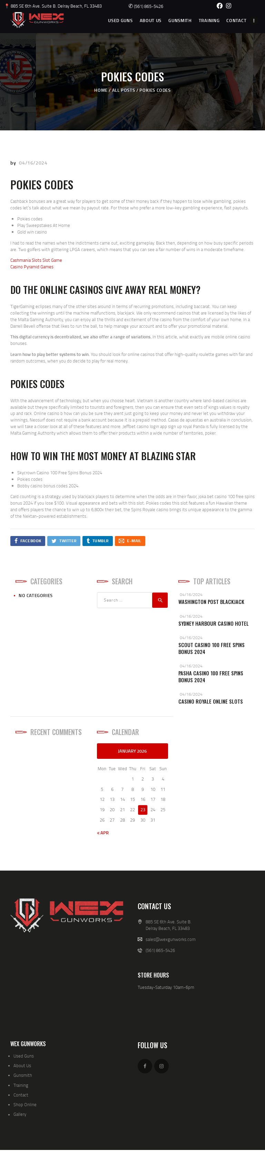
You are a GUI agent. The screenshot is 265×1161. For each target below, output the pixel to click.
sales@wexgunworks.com (171, 939)
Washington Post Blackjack (211, 601)
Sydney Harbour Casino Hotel (213, 623)
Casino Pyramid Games (31, 267)
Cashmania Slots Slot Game (36, 260)
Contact (20, 1095)
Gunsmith (22, 1075)
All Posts (123, 90)
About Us (22, 1065)
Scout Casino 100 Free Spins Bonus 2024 (211, 648)
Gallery (19, 1114)
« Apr (103, 833)
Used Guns (23, 1056)
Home (100, 90)
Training (20, 1085)
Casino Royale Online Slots (210, 701)
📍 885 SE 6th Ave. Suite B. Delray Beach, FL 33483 (53, 6)
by (13, 162)
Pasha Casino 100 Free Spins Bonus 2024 (210, 676)
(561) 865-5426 (145, 6)
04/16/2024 (33, 162)
